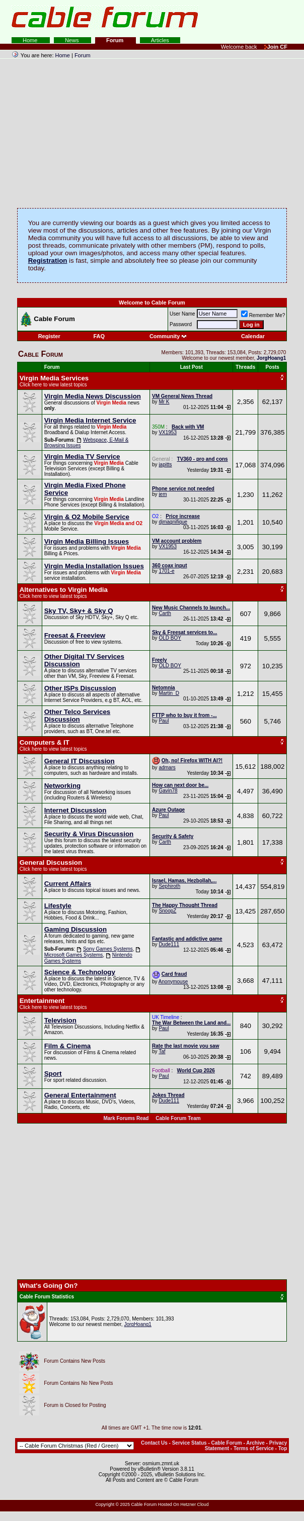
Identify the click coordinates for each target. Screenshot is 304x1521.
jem (163, 494)
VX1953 (168, 432)
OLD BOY (170, 638)
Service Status (189, 1443)
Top (282, 1448)
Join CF (275, 47)
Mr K (164, 401)
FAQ (99, 336)
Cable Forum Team (178, 1118)
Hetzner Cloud (194, 1504)
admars (167, 767)
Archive (255, 1443)
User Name (182, 314)
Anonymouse (173, 981)
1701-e (166, 571)
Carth (165, 613)
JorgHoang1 (137, 1324)
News (73, 40)
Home (31, 40)
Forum (115, 40)
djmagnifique (173, 522)
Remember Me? (263, 315)
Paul (164, 721)
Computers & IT (44, 742)
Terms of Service (254, 1448)
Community (168, 336)
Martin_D (169, 693)
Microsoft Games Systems (73, 955)
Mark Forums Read (125, 1118)
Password (181, 324)
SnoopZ (167, 911)
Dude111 (169, 944)
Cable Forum (226, 1443)
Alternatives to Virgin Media (64, 589)
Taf (162, 1051)
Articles (160, 40)
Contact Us (154, 1443)
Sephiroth (169, 886)
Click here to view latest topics (53, 384)
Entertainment (42, 1000)
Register (49, 336)
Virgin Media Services (54, 378)
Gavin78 (168, 790)
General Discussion (51, 862)
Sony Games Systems (108, 949)
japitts (165, 464)
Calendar (253, 336)
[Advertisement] (181, 20)
